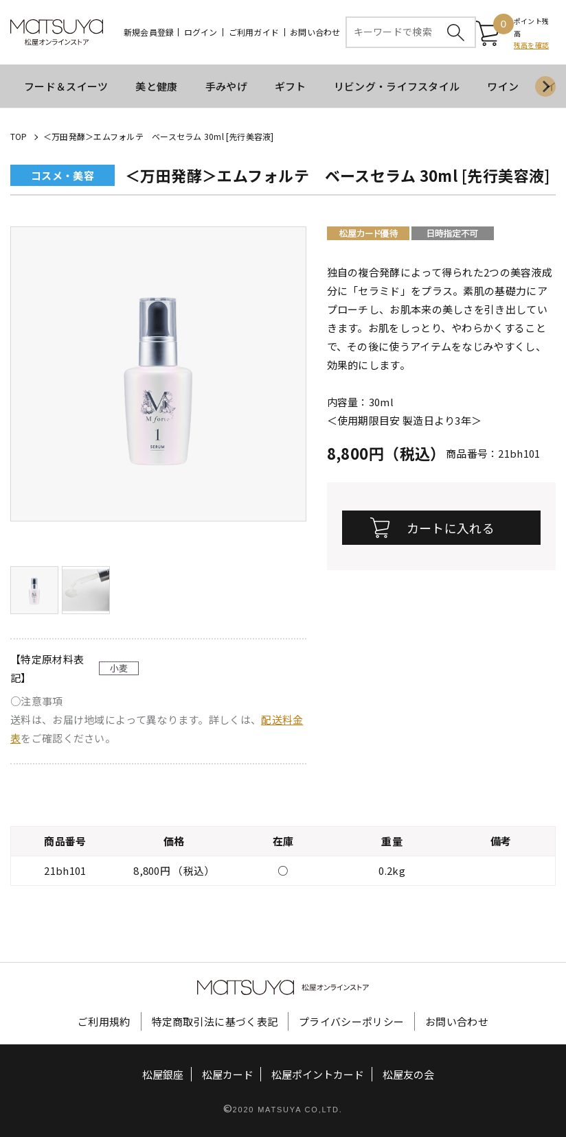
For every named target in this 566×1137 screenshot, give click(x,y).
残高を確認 (531, 45)
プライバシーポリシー (351, 1020)
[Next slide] (545, 86)
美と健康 (156, 86)
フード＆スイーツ (66, 86)
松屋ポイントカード (317, 1073)
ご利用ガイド (254, 32)
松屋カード (227, 1073)
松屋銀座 (162, 1073)
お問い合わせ (315, 32)
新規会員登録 (149, 32)
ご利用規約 (104, 1020)
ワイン (503, 86)
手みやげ (226, 86)
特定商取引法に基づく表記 (215, 1020)
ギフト (290, 86)
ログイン (201, 32)
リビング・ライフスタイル (397, 86)
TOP (18, 136)
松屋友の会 (408, 1073)
